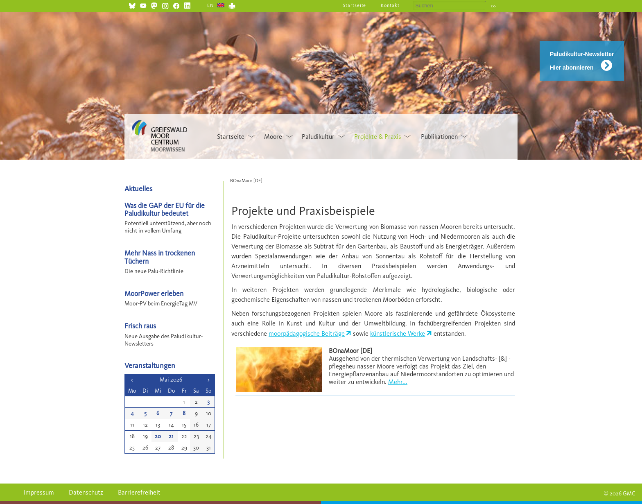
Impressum (38, 492)
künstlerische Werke (397, 333)
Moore (273, 136)
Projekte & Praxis (377, 136)
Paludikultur (318, 136)
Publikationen (439, 136)
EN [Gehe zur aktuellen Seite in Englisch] (210, 5)
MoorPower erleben (153, 293)
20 (158, 436)
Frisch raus (140, 325)
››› (493, 6)
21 (171, 436)
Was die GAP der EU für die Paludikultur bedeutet (164, 209)
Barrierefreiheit (139, 492)
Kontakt (390, 5)
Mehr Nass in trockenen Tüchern (159, 257)
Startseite (354, 5)
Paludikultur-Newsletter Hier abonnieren (582, 61)
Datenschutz (86, 492)
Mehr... (397, 382)
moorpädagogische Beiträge (307, 333)
